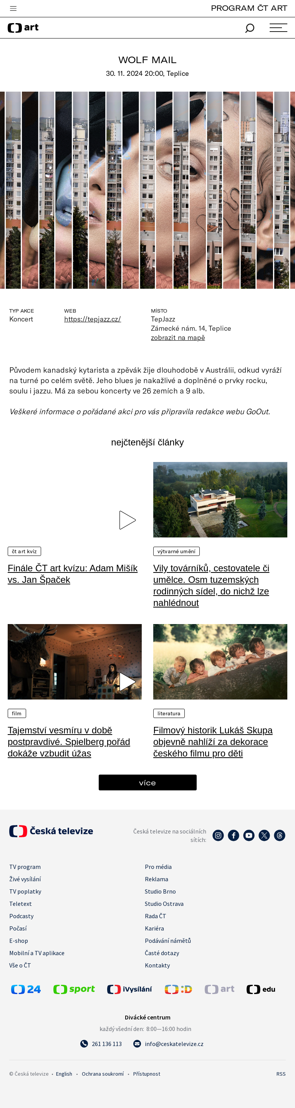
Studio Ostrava (164, 903)
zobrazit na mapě (178, 337)
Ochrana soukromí (103, 1073)
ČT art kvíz (24, 551)
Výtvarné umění (176, 551)
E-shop (18, 940)
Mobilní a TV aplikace (37, 953)
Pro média (158, 866)
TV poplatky (25, 891)
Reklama (156, 879)
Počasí (18, 928)
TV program (25, 866)
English (64, 1073)
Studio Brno (160, 891)
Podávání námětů (168, 940)
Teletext (20, 903)
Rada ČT (155, 916)
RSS (281, 1073)
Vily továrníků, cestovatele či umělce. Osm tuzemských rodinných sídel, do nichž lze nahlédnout (211, 585)
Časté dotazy (162, 953)
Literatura (169, 713)
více (147, 782)
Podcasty (21, 916)
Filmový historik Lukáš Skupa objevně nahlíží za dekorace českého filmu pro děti (213, 741)
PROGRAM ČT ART (249, 8)
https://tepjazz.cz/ (92, 319)
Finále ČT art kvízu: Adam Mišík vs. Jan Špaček (73, 574)
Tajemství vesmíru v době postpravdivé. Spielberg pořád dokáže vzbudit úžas (69, 741)
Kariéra (154, 928)
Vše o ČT (20, 965)
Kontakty (157, 965)
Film (17, 713)
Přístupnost (146, 1073)
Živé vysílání (25, 879)
